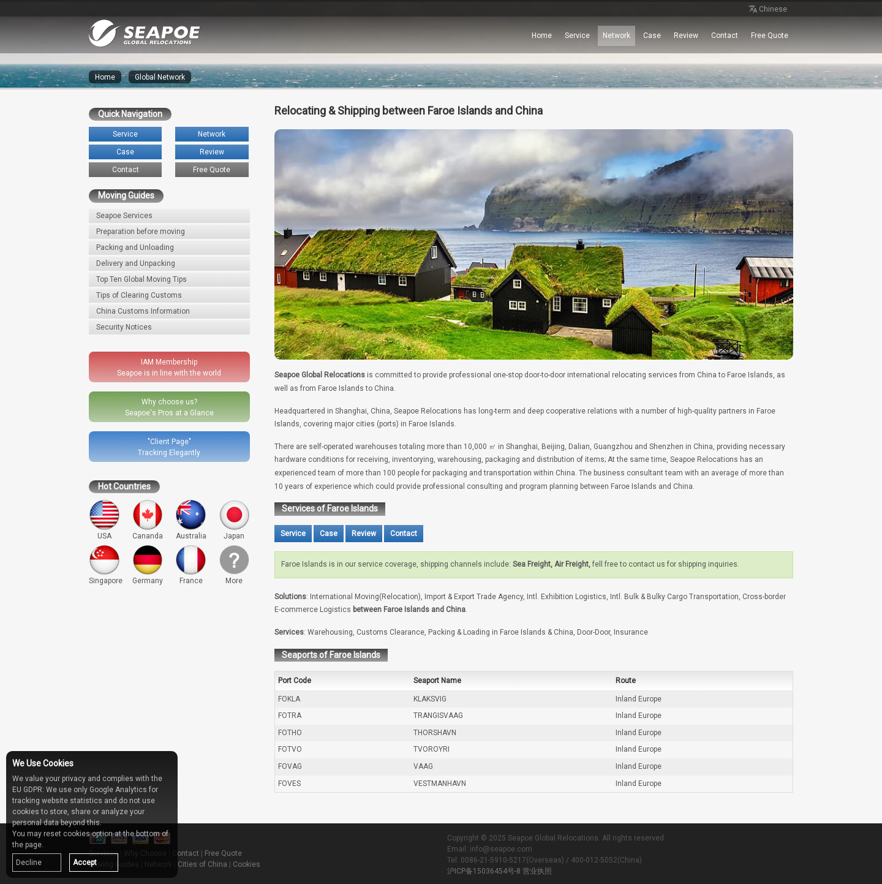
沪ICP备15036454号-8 (484, 871)
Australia (190, 519)
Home (542, 35)
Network (616, 35)
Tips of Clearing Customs (139, 295)
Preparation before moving (140, 231)
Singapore (106, 565)
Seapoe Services (124, 215)
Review (686, 35)
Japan (234, 519)
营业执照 (537, 871)
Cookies (246, 864)
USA (104, 519)
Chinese (767, 10)
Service (577, 35)
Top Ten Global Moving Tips (141, 279)
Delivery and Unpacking (135, 263)
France (190, 565)
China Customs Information (143, 311)
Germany (148, 565)
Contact (724, 35)
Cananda (148, 519)
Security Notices (124, 327)
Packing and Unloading (135, 247)
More (234, 565)
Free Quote (769, 35)
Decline (29, 862)
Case (652, 35)
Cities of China (202, 864)
